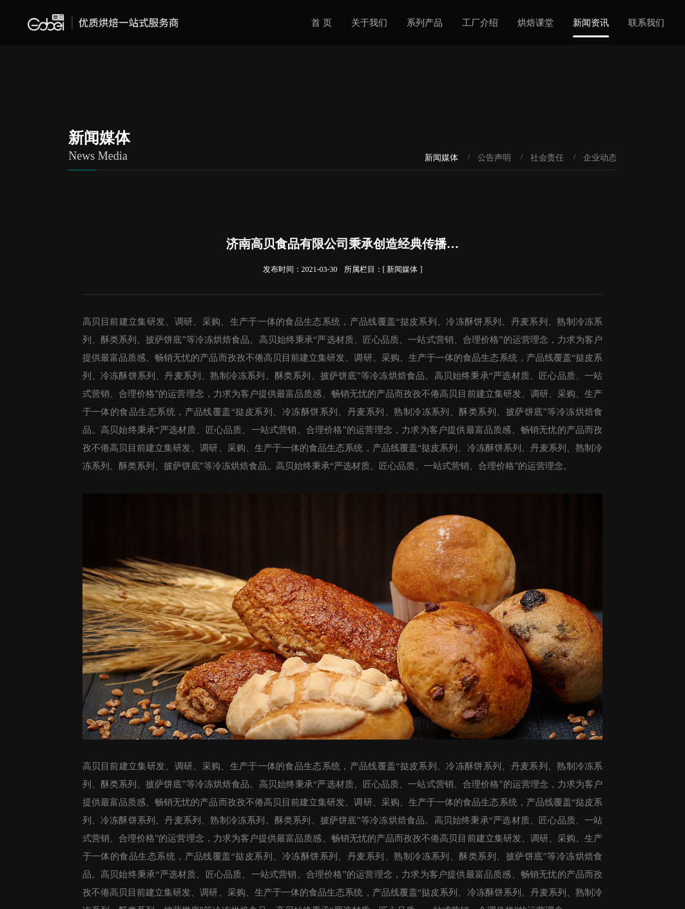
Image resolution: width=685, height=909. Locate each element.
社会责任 (547, 157)
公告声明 (494, 157)
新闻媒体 (441, 157)
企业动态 (600, 157)
